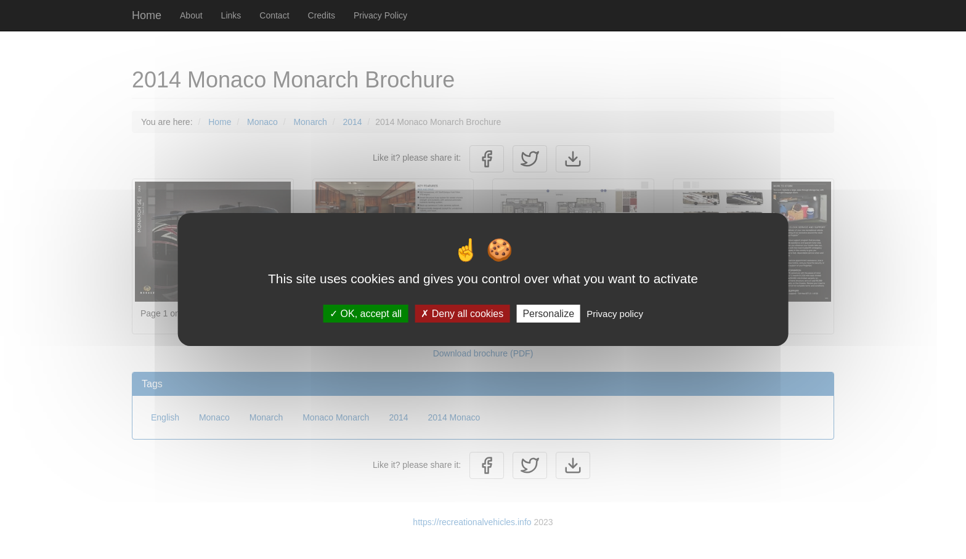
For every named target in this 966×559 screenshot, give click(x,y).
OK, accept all (366, 313)
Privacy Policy (380, 15)
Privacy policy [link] (614, 313)
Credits (321, 15)
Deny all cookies (462, 313)
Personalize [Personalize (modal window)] (548, 313)
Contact (274, 15)
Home (146, 15)
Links (231, 15)
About (191, 15)
